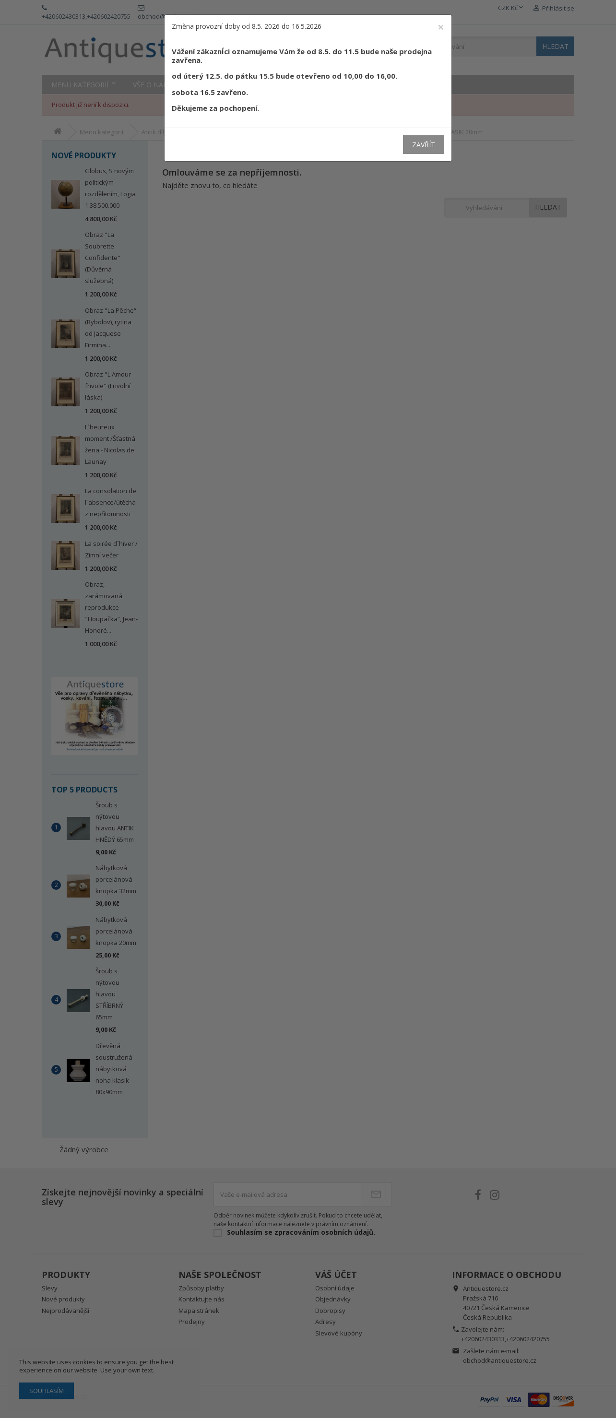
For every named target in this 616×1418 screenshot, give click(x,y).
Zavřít (423, 144)
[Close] (441, 27)
